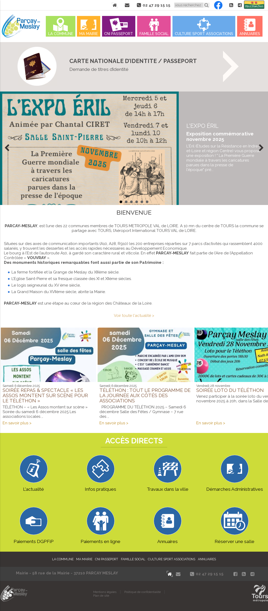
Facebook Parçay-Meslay (218, 5)
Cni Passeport (118, 33)
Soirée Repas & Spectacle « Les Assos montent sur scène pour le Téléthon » (45, 395)
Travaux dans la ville (167, 473)
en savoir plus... (223, 147)
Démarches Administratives (234, 473)
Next (261, 148)
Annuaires (249, 33)
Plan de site (101, 595)
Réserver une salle (234, 525)
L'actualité (34, 473)
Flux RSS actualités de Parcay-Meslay (231, 5)
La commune (60, 33)
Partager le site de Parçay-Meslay (239, 5)
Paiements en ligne (100, 525)
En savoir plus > (17, 423)
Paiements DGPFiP (34, 525)
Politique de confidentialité (142, 592)
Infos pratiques (100, 473)
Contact (127, 5)
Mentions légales (104, 592)
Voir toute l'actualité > (134, 315)
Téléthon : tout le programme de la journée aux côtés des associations (145, 395)
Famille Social (154, 33)
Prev (7, 148)
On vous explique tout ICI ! (134, 67)
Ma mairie (88, 33)
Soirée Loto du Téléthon (230, 390)
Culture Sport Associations (204, 33)
